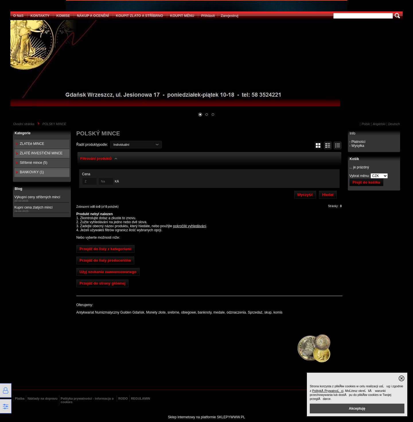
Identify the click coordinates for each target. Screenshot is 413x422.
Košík (354, 159)
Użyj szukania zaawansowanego (108, 272)
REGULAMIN (140, 398)
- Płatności (357, 142)
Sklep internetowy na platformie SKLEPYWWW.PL (206, 417)
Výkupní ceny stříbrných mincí (37, 197)
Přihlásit (208, 16)
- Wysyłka (356, 146)
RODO (123, 398)
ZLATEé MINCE (32, 144)
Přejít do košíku (366, 182)
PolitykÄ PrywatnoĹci (327, 390)
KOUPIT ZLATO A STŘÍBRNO (139, 16)
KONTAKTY (39, 16)
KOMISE (63, 16)
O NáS (18, 16)
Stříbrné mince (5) (33, 163)
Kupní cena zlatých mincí (33, 207)
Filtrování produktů (96, 159)
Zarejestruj (229, 16)
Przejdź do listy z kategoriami (105, 249)
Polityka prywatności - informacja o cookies (87, 400)
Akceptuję (357, 409)
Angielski (379, 124)
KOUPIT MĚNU (182, 16)
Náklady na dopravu (43, 398)
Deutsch (394, 124)
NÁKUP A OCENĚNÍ (93, 16)
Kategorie (22, 133)
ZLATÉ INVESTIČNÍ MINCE (41, 153)
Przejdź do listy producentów (105, 260)
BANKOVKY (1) (32, 172)
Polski (366, 124)
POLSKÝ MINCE (54, 124)
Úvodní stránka (23, 124)
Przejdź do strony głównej (102, 283)
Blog (18, 189)
